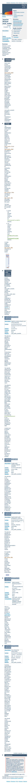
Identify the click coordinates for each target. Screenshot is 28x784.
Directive (8, 318)
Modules (8, 2)
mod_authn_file (9, 146)
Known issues (17, 31)
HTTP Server (9, 15)
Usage (15, 13)
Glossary (21, 2)
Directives (13, 2)
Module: (7, 333)
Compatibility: (6, 41)
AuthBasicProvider (12, 235)
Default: (7, 328)
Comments (16, 37)
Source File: (6, 39)
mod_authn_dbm (9, 149)
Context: (7, 330)
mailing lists (14, 771)
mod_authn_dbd (9, 72)
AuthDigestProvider (13, 238)
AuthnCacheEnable (17, 22)
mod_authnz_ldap (9, 192)
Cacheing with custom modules (8, 273)
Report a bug (16, 33)
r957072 (6, 307)
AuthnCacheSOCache (18, 24)
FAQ (17, 2)
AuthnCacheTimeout (17, 25)
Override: (7, 470)
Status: (4, 36)
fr (10, 28)
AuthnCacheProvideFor (18, 23)
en (9, 27)
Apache (4, 15)
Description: (6, 30)
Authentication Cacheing (19, 12)
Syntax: (7, 324)
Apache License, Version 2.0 (17, 778)
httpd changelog (17, 29)
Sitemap (25, 2)
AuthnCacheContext (17, 20)
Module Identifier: (7, 38)
